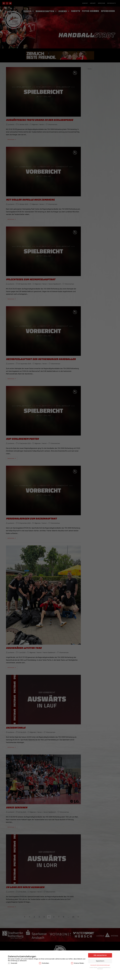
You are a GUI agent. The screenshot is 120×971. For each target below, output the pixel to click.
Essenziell (12, 963)
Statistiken (44, 963)
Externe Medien (77, 963)
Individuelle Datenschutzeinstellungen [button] (100, 965)
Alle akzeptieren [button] (100, 955)
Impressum (100, 968)
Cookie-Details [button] (93, 967)
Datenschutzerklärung (104, 967)
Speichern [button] (100, 961)
